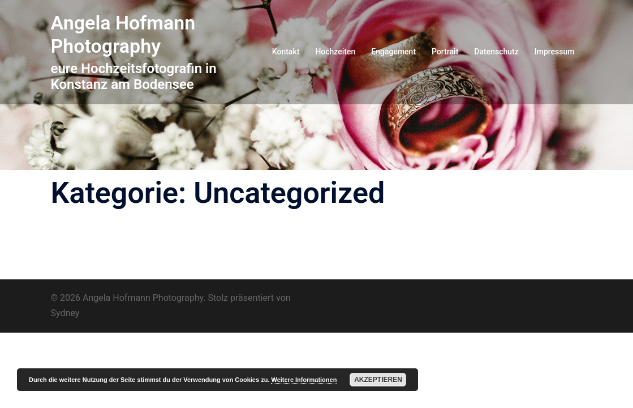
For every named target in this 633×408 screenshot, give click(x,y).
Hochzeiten (335, 51)
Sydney (65, 313)
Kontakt (286, 51)
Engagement (393, 51)
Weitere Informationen (304, 379)
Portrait (445, 51)
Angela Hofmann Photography (123, 34)
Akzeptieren (378, 380)
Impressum (555, 51)
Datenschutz (496, 51)
